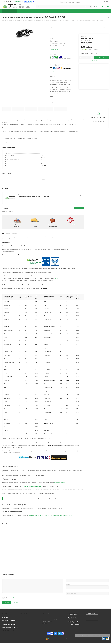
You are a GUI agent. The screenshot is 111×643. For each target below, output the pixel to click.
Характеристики (18, 108)
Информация (46, 613)
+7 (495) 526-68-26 (27, 486)
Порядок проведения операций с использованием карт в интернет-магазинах (50, 515)
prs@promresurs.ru (59, 482)
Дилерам (44, 623)
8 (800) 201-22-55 (36, 486)
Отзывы (49, 108)
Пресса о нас (23, 619)
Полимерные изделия (9, 620)
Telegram (31, 1)
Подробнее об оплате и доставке (59, 71)
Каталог (5, 613)
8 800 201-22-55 (7, 1)
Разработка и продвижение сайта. (57, 639)
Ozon (25, 1)
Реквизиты (23, 625)
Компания (23, 613)
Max (33, 1)
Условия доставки (46, 617)
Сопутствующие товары (10, 627)
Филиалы (44, 615)
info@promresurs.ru (73, 614)
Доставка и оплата (61, 108)
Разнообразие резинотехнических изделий (33, 196)
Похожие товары (30, 108)
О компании (23, 615)
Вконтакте (29, 1)
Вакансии (22, 623)
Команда (22, 621)
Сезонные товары (8, 630)
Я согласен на (17, 597)
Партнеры (22, 627)
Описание (6, 108)
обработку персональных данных (21, 597)
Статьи (41, 108)
